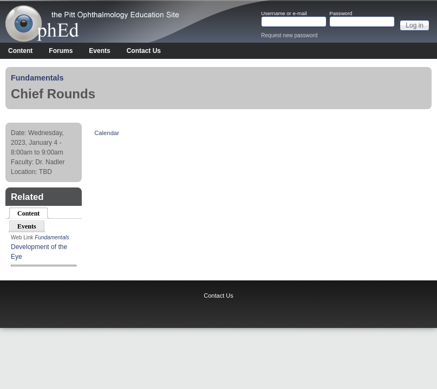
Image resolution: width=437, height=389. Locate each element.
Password (340, 13)
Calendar (106, 133)
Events (99, 51)
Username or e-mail (283, 13)
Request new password (289, 35)
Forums (61, 51)
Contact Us (144, 51)
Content (20, 51)
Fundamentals (37, 77)
